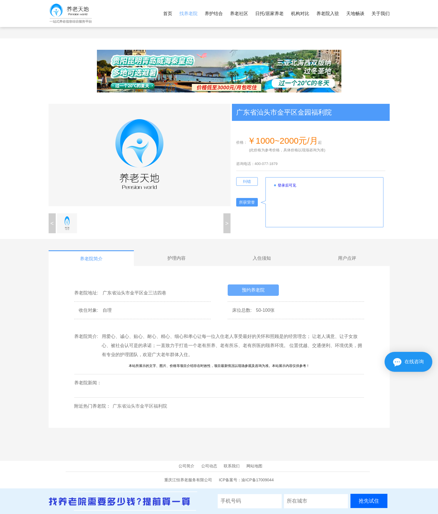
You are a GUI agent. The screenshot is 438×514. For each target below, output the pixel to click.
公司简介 (186, 466)
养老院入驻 (327, 13)
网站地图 (254, 466)
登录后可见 (287, 185)
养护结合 (214, 13)
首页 (167, 13)
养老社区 (239, 13)
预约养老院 (253, 290)
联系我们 (232, 466)
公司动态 (209, 466)
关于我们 (380, 13)
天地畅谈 (355, 13)
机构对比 (300, 13)
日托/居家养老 (269, 13)
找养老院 (188, 13)
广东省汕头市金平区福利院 (140, 406)
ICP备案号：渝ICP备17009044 (246, 480)
